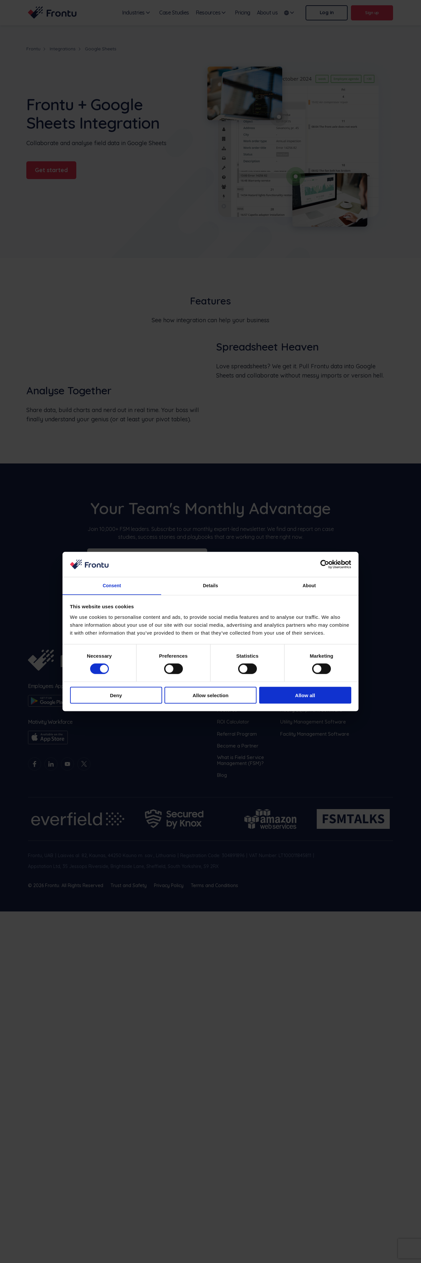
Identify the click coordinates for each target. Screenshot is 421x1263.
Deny (116, 695)
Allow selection (210, 695)
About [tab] (309, 585)
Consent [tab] (112, 585)
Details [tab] (210, 585)
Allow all (305, 695)
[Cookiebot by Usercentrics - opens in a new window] (322, 564)
